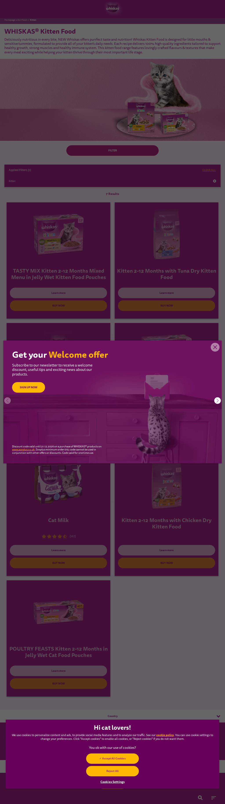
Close (215, 347)
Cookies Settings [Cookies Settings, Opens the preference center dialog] (112, 782)
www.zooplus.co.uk (23, 449)
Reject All (112, 771)
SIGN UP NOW (28, 387)
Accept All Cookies (113, 758)
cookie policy (165, 735)
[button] (217, 400)
